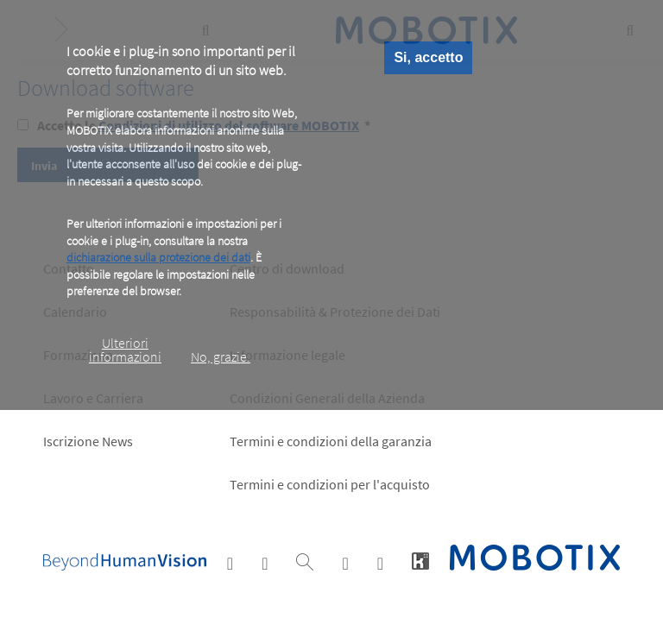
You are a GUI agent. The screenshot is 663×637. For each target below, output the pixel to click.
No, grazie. (220, 356)
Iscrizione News (88, 441)
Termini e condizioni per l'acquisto (330, 484)
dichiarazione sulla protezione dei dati (158, 257)
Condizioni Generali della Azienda (327, 398)
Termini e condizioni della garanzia (331, 441)
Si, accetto (428, 57)
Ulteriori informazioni (125, 349)
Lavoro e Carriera (93, 398)
